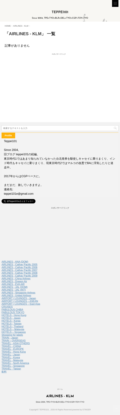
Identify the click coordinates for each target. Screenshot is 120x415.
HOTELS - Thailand (12, 326)
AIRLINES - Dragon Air (14, 281)
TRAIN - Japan (10, 337)
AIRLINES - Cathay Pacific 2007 (19, 270)
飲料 (4, 371)
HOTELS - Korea (11, 321)
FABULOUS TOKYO (13, 312)
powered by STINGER (81, 410)
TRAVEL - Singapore (13, 366)
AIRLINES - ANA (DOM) (15, 261)
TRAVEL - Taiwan (11, 368)
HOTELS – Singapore (14, 332)
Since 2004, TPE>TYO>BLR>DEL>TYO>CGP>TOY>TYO (60, 402)
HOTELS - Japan (11, 318)
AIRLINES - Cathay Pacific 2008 (19, 273)
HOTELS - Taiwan (12, 323)
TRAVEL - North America (15, 363)
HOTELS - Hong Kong (14, 315)
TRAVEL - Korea (11, 357)
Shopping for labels (12, 335)
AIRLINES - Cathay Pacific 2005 (19, 264)
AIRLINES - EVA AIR (13, 284)
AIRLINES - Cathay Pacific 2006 (19, 267)
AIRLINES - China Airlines (16, 278)
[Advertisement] (31, 83)
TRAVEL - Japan (11, 354)
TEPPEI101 (60, 12)
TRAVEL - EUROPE (13, 349)
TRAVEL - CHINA (11, 346)
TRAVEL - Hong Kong (14, 352)
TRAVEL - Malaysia (12, 360)
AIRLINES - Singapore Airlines (18, 292)
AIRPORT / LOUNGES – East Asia (21, 304)
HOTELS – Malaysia (13, 329)
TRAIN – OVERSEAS (14, 340)
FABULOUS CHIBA (12, 309)
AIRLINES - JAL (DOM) (15, 287)
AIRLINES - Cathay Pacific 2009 (19, 275)
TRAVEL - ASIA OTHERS (16, 343)
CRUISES (7, 306)
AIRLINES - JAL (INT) (14, 290)
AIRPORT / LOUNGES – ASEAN (20, 301)
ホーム (60, 389)
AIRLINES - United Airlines (16, 295)
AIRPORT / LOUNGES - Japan (19, 298)
